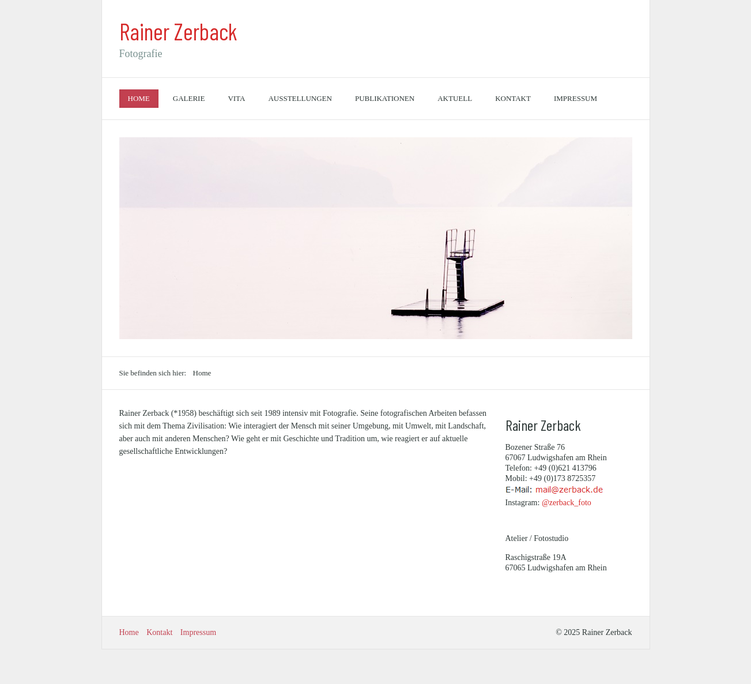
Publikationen (384, 98)
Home (139, 98)
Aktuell (454, 98)
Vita (236, 98)
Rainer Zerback (178, 31)
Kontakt (513, 98)
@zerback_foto (566, 502)
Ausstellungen (300, 98)
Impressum (575, 98)
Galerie (189, 98)
